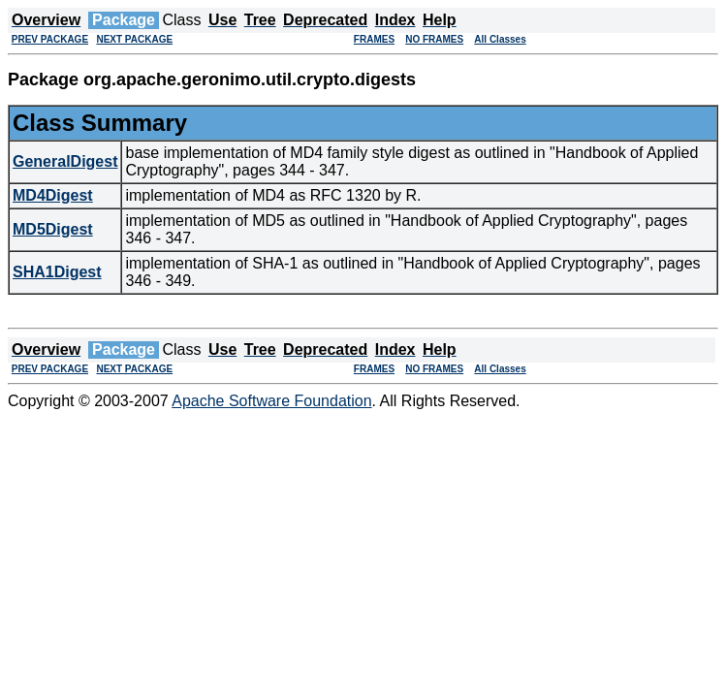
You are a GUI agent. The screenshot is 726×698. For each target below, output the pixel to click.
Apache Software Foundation (271, 401)
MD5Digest (53, 229)
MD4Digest (53, 195)
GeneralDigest (65, 161)
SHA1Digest (57, 272)
